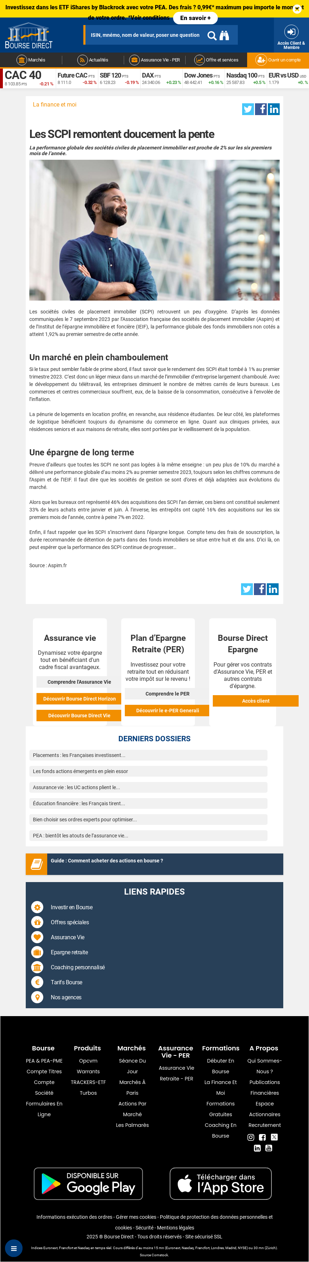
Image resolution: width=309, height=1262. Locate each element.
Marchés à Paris (132, 1088)
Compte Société (44, 1088)
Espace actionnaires (264, 1109)
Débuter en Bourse (220, 1066)
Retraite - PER (176, 1078)
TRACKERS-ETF (88, 1082)
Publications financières (265, 1088)
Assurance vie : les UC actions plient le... (76, 787)
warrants (88, 1071)
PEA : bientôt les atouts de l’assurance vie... (80, 835)
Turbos (88, 1093)
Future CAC (72, 75)
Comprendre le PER (168, 694)
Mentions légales (175, 1228)
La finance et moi (55, 104)
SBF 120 (110, 75)
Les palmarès (132, 1125)
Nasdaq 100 (241, 75)
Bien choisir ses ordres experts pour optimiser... (85, 819)
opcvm (88, 1060)
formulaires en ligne (44, 1109)
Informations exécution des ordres (74, 1217)
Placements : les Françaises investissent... (79, 755)
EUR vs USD (284, 75)
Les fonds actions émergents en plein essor (80, 771)
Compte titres (44, 1071)
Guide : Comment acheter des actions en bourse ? (107, 860)
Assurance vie (176, 1068)
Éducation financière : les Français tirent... (79, 803)
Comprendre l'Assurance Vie (79, 682)
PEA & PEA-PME (44, 1060)
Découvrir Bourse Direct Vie (79, 715)
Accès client (256, 701)
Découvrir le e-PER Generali (167, 710)
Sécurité (144, 1228)
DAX (147, 75)
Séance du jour (132, 1066)
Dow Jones (198, 75)
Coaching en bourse (220, 1130)
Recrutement (265, 1125)
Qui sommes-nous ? (264, 1066)
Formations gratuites (221, 1109)
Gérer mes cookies (136, 1217)
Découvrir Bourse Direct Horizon (79, 699)
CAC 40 (23, 75)
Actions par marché (132, 1109)
